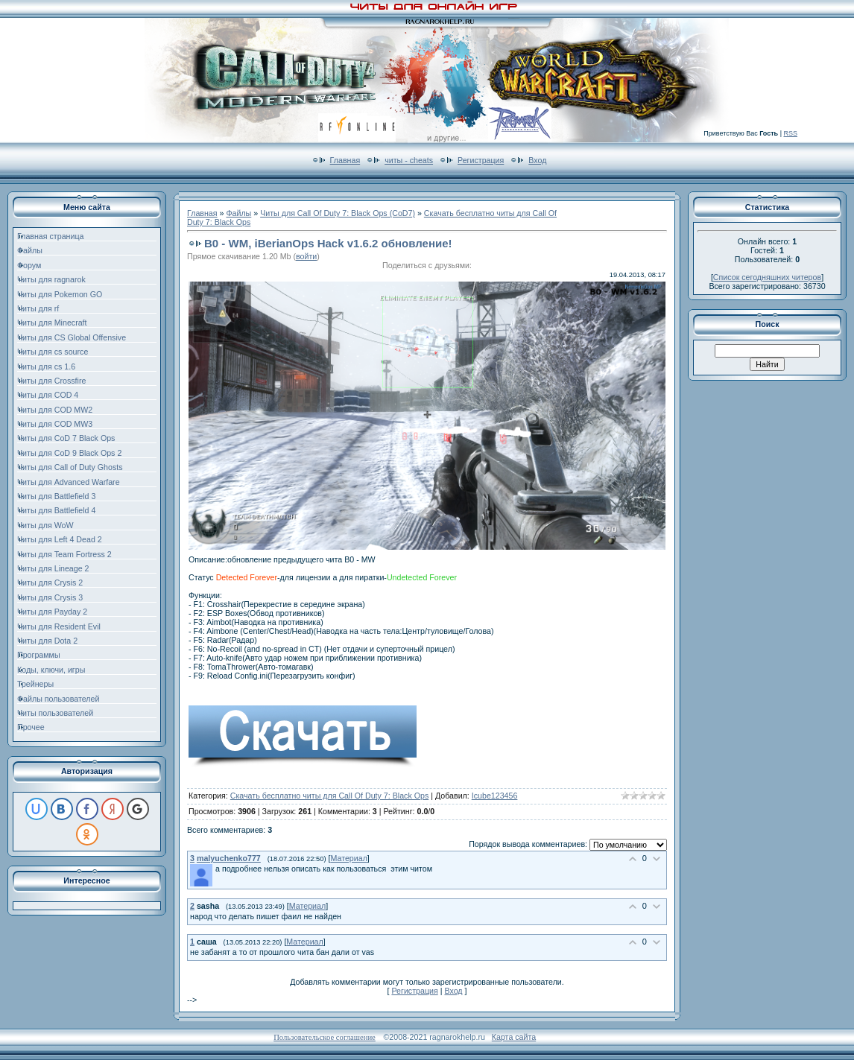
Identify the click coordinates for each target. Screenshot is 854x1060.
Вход (537, 160)
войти (306, 256)
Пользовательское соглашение (324, 1037)
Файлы (238, 213)
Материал (348, 858)
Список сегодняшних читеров (767, 277)
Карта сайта (514, 1036)
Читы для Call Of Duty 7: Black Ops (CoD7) (337, 213)
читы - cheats (409, 160)
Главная (345, 160)
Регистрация (481, 160)
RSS (790, 133)
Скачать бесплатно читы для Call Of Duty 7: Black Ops (329, 795)
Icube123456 (495, 795)
